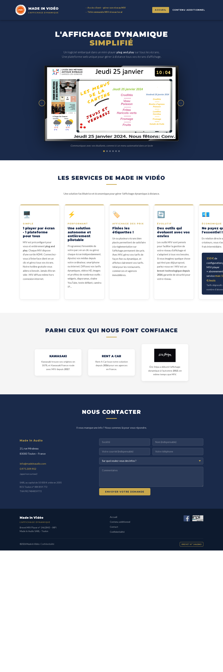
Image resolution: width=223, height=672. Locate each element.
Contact (114, 527)
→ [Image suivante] (180, 103)
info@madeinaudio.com (33, 463)
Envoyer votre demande (124, 491)
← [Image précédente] (42, 103)
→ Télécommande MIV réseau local (104, 12)
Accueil (160, 10)
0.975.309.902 (28, 468)
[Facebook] (187, 519)
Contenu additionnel (188, 10)
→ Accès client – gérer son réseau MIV (105, 7)
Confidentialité (117, 532)
